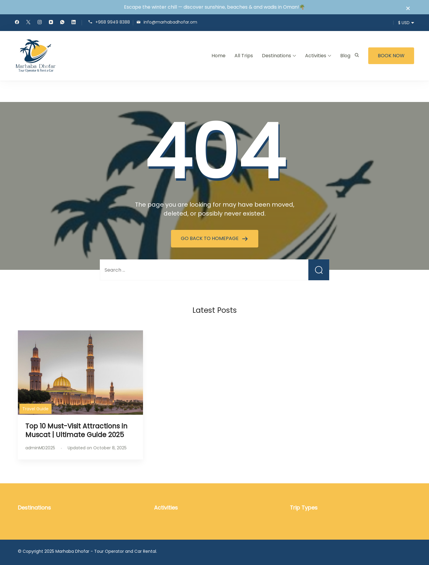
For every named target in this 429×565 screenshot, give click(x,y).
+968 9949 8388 (112, 22)
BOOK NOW (391, 55)
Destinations (276, 55)
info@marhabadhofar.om (170, 22)
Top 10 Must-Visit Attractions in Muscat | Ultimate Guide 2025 (76, 430)
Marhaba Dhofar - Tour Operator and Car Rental (105, 551)
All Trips (243, 55)
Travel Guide (35, 409)
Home (219, 55)
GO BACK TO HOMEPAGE (210, 238)
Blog (345, 55)
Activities (315, 55)
